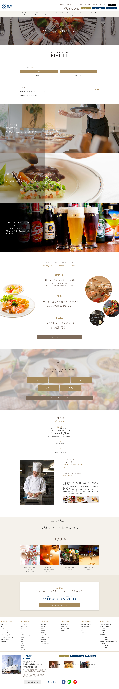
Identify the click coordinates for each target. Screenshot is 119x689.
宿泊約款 (3, 641)
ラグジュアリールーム (6, 634)
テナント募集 (103, 638)
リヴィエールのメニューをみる (59, 398)
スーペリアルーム (5, 628)
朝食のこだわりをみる (59, 337)
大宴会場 (43, 628)
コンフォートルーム (6, 630)
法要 (82, 630)
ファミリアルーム (5, 632)
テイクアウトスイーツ (26, 636)
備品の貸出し (44, 641)
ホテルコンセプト (65, 626)
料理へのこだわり (104, 626)
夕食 (22, 641)
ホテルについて (82, 14)
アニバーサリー (78, 76)
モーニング (38, 380)
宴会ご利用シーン (45, 640)
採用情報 (95, 4)
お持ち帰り (24, 647)
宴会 (82, 628)
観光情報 (87, 4)
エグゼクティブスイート (7, 638)
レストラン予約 (77, 656)
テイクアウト (70, 388)
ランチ (39, 71)
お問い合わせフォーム (59, 605)
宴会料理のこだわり (46, 638)
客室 (36, 14)
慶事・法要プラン (25, 649)
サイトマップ (103, 647)
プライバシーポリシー (105, 645)
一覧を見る (96, 89)
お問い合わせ (103, 643)
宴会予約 (90, 656)
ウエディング (70, 14)
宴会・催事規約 (45, 643)
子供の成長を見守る (85, 626)
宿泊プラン (25, 14)
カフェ (48, 388)
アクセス (93, 14)
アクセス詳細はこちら (32, 682)
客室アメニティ (5, 640)
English (112, 4)
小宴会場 (43, 632)
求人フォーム (103, 636)
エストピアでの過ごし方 (86, 624)
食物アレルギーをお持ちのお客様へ (109, 641)
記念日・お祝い (84, 632)
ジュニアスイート (5, 636)
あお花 (22, 638)
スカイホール (44, 636)
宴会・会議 (59, 14)
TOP (21, 67)
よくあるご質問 (78, 4)
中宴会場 (43, 630)
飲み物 (22, 645)
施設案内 (63, 630)
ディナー (78, 71)
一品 (22, 643)
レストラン (48, 14)
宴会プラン (43, 626)
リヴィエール (24, 626)
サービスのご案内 (65, 628)
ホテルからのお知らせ (65, 4)
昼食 (22, 640)
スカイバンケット (45, 634)
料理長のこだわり (39, 76)
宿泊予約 (86, 8)
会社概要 (102, 4)
